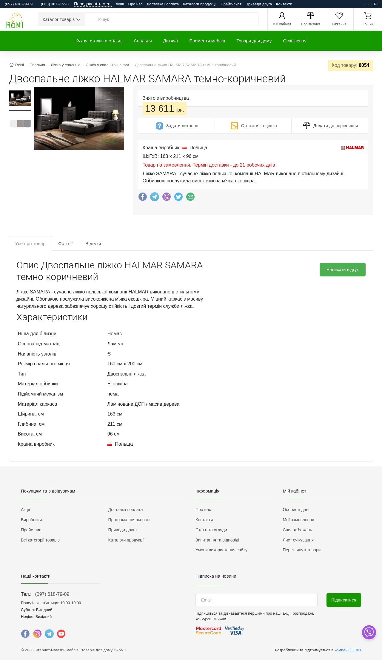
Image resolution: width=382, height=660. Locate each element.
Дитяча (170, 40)
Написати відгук (342, 269)
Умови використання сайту (221, 549)
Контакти (284, 4)
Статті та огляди (211, 529)
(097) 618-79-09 (52, 594)
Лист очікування (298, 540)
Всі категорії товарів (40, 540)
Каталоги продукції (200, 4)
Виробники (31, 519)
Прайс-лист (231, 4)
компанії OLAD (348, 650)
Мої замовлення (298, 519)
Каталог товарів (59, 19)
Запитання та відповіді (217, 540)
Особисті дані (296, 509)
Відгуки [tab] (93, 243)
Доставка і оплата (163, 4)
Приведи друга (258, 4)
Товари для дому (254, 40)
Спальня (143, 40)
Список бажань (297, 529)
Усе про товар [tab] (30, 243)
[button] (79, 119)
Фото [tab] (65, 243)
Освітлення (294, 40)
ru (377, 4)
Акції (120, 4)
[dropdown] (369, 632)
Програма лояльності (129, 519)
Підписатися (343, 600)
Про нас (135, 4)
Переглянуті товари (302, 549)
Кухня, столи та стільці (99, 40)
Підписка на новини (215, 576)
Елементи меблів (207, 40)
